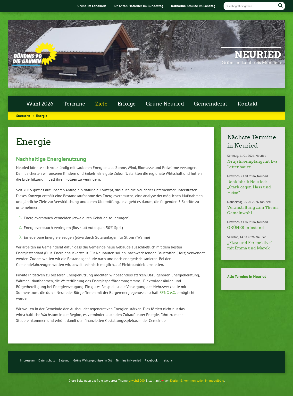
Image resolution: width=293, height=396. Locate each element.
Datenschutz (46, 360)
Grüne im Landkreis (91, 5)
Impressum (27, 360)
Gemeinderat (210, 104)
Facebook (151, 360)
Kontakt (247, 104)
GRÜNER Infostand (245, 227)
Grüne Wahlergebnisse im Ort (92, 360)
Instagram (168, 360)
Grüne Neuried (165, 104)
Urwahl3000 (136, 380)
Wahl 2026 (39, 104)
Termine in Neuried (128, 360)
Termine (74, 104)
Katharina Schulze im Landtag (193, 5)
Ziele (101, 104)
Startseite (23, 115)
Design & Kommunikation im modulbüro (197, 380)
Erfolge (126, 104)
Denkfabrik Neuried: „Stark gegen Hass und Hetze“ (249, 187)
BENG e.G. (167, 292)
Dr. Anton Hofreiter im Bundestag (138, 5)
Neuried (257, 55)
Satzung (64, 360)
